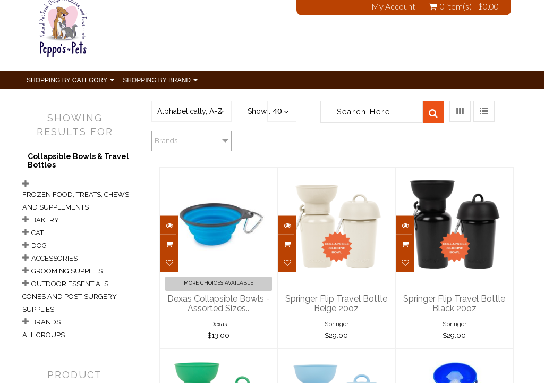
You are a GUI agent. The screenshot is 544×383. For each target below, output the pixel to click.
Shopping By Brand (160, 80)
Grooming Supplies (67, 271)
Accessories (54, 258)
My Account (393, 6)
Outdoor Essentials (69, 284)
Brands (46, 322)
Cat (37, 233)
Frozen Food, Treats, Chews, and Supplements (76, 200)
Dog (39, 245)
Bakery (45, 220)
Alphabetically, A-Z (190, 111)
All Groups (43, 335)
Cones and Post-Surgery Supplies (69, 303)
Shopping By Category (70, 80)
